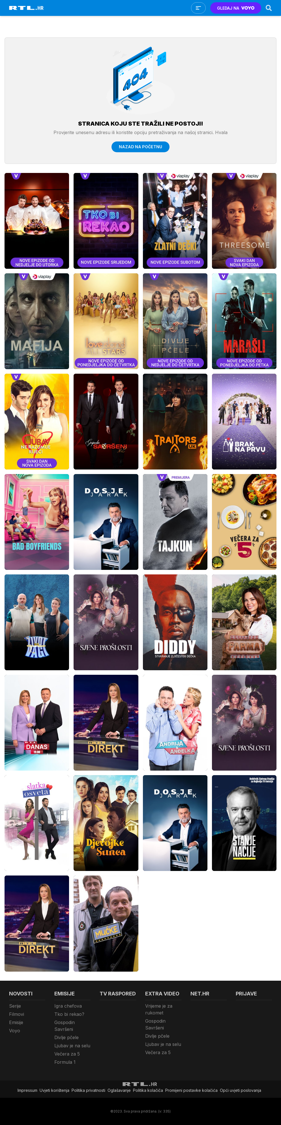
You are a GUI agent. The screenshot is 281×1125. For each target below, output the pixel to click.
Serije (15, 1006)
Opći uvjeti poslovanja (240, 1090)
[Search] (269, 8)
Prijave (246, 994)
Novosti (21, 994)
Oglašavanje (119, 1090)
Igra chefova (68, 1006)
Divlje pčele (66, 1037)
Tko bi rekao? (69, 1014)
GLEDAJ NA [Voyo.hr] (236, 8)
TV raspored (118, 994)
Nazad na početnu (140, 146)
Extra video (162, 994)
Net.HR (199, 994)
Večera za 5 (67, 1054)
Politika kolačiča (148, 1090)
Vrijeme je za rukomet (158, 1009)
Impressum (27, 1090)
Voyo (14, 1030)
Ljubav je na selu (72, 1045)
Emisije (16, 1022)
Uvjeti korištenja (54, 1090)
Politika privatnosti (88, 1090)
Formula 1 (65, 1062)
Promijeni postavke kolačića (191, 1090)
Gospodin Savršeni (64, 1026)
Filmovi (16, 1014)
